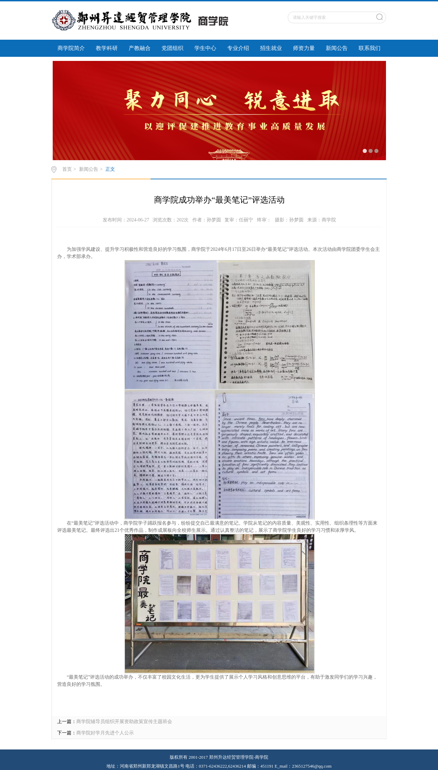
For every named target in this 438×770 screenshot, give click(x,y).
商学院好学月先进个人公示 (105, 732)
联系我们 (370, 48)
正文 (110, 169)
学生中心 (205, 48)
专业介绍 (238, 48)
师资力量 (304, 48)
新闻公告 (337, 48)
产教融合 (140, 48)
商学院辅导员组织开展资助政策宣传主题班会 (124, 721)
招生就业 (271, 48)
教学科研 (107, 48)
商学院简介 (71, 48)
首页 (67, 169)
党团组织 (172, 48)
